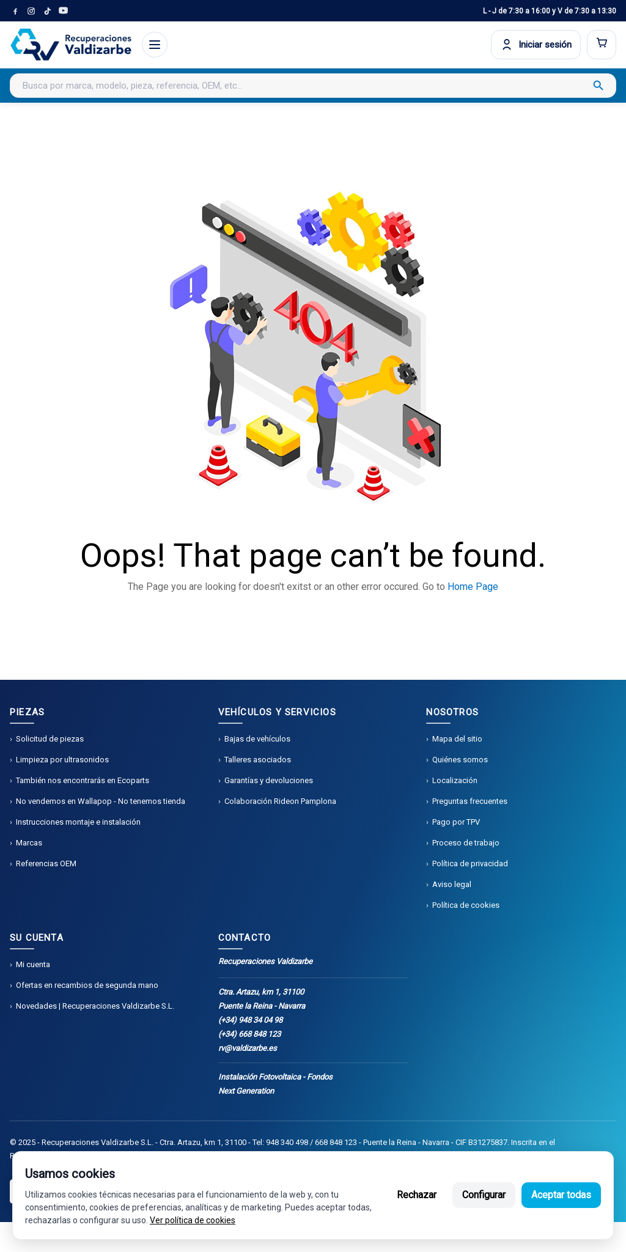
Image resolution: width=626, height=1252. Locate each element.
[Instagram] (31, 11)
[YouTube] (62, 11)
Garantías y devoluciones (268, 780)
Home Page (472, 586)
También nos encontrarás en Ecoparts (82, 780)
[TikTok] (47, 11)
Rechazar (416, 1195)
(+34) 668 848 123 (249, 1034)
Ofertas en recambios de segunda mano (87, 985)
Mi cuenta (33, 964)
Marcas (29, 842)
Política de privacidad (470, 863)
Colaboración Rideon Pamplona (280, 801)
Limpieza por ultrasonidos (62, 759)
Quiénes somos (460, 759)
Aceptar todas (561, 1195)
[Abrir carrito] (601, 45)
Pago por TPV (456, 822)
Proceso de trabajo (465, 842)
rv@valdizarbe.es (247, 1048)
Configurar (484, 1195)
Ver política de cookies (192, 1220)
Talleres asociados (257, 759)
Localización (454, 780)
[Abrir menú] (155, 44)
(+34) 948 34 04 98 (250, 1020)
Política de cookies (465, 905)
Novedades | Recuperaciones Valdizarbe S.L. (95, 1006)
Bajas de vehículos (257, 738)
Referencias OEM (46, 863)
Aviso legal (451, 884)
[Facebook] (15, 11)
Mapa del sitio (457, 738)
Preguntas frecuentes (469, 801)
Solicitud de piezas (50, 738)
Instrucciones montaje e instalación (78, 822)
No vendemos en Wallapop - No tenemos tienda (100, 801)
